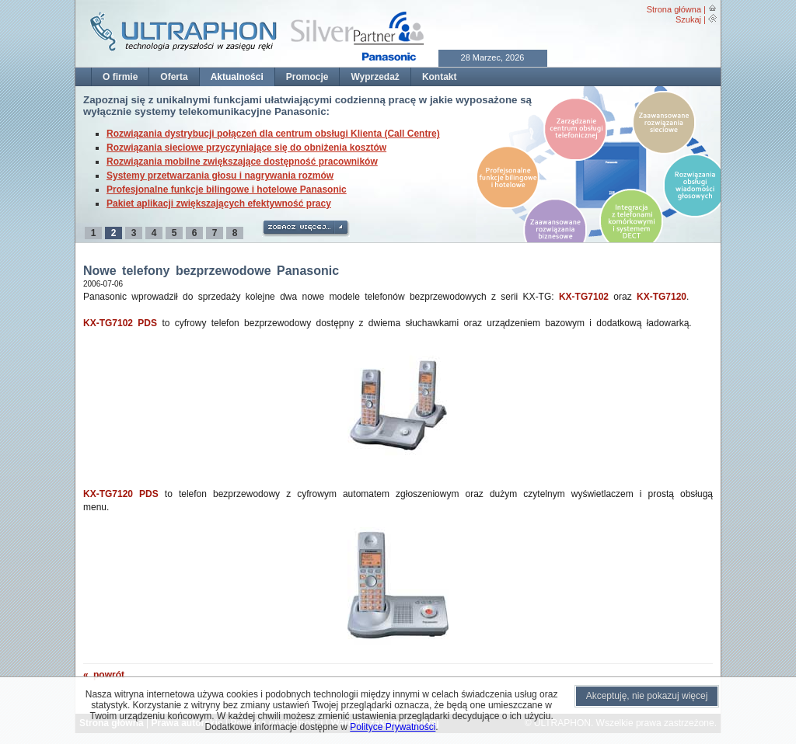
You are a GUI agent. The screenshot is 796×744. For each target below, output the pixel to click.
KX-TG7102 (584, 296)
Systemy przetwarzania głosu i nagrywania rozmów (219, 175)
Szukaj (688, 19)
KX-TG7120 (661, 296)
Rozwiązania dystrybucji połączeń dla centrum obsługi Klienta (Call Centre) (273, 133)
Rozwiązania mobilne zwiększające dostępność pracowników (242, 161)
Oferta (173, 76)
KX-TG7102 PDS (120, 323)
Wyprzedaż (375, 76)
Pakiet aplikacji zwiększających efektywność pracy (218, 203)
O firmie (120, 76)
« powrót (103, 674)
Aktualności (237, 76)
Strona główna (674, 9)
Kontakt (439, 76)
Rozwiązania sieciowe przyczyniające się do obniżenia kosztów (246, 147)
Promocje (307, 76)
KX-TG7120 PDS (121, 493)
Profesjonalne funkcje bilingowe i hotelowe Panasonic (226, 189)
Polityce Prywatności (392, 726)
